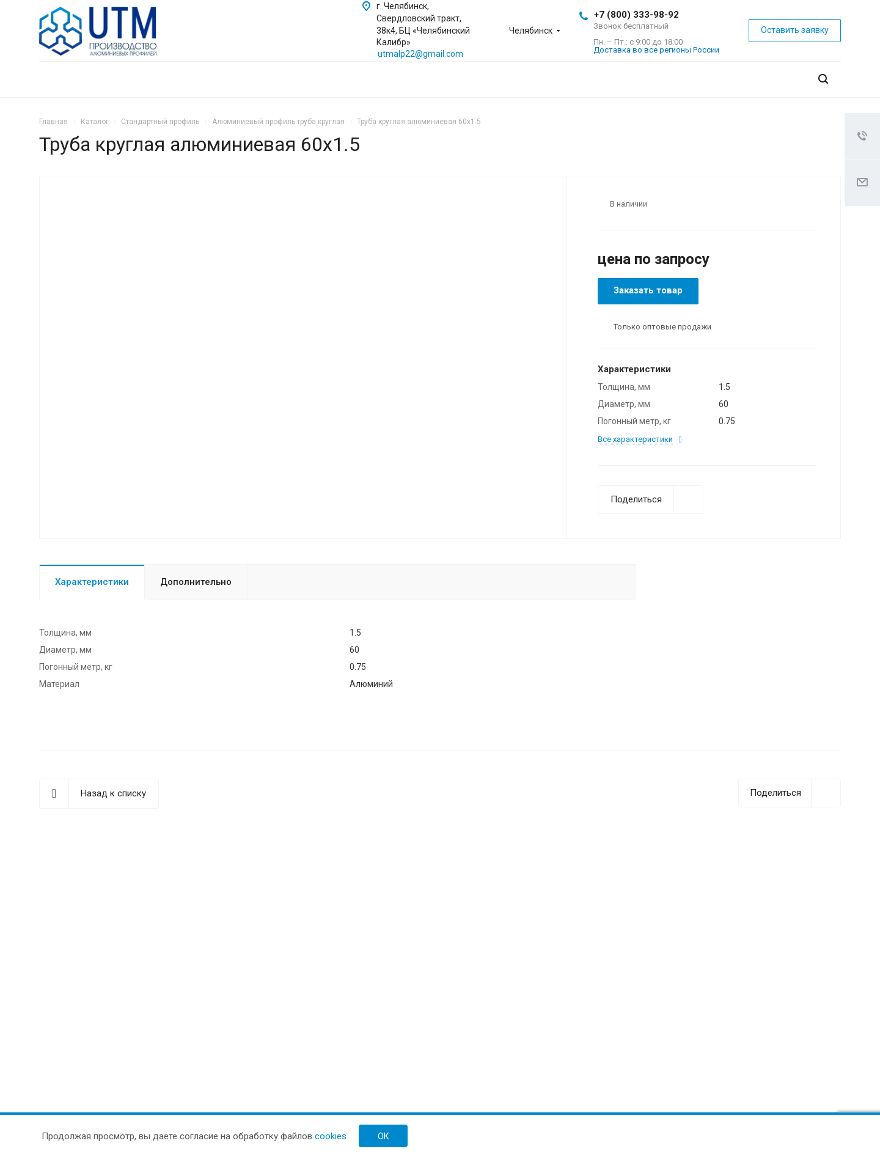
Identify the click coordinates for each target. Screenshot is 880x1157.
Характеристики (92, 581)
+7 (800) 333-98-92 (636, 14)
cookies (330, 1136)
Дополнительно (196, 581)
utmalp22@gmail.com (420, 54)
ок (383, 1136)
